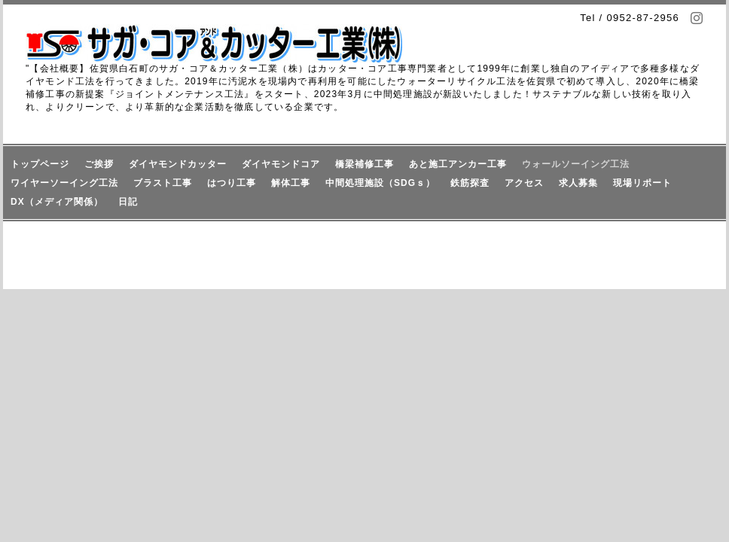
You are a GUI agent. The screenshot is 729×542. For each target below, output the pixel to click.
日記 (128, 201)
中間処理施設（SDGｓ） (380, 183)
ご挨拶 (99, 164)
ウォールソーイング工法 (576, 164)
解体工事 (290, 183)
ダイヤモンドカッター (178, 164)
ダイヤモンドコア (281, 164)
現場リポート (642, 183)
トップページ (40, 164)
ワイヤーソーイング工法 (64, 183)
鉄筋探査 (470, 183)
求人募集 (578, 183)
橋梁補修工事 (364, 164)
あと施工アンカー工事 (458, 164)
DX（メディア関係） (57, 201)
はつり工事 (231, 183)
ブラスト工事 (162, 183)
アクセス (524, 183)
